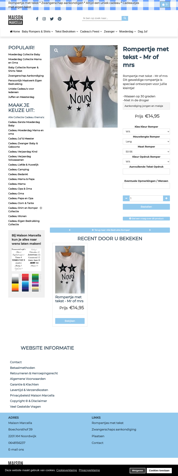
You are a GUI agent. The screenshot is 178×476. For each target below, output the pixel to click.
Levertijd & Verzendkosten (29, 390)
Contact (16, 362)
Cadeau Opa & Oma (20, 188)
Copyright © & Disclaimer (28, 401)
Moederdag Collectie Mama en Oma (24, 61)
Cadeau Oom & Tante (21, 203)
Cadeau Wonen (17, 216)
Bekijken (70, 320)
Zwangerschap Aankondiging (26, 75)
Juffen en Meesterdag (21, 97)
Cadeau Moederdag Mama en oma (26, 132)
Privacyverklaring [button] (89, 470)
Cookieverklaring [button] (66, 470)
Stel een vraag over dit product (146, 218)
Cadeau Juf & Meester (21, 138)
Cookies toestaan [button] (159, 470)
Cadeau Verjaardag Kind (22, 151)
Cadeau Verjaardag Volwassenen (19, 158)
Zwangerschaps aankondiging (114, 429)
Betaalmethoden (22, 368)
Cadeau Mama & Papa (21, 179)
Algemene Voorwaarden (28, 379)
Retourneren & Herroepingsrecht (34, 373)
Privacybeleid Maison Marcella (32, 395)
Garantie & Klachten (24, 384)
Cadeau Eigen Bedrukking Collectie (24, 222)
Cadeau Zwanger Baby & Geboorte (23, 145)
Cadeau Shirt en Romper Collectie (23, 209)
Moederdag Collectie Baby (24, 54)
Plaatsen (98, 436)
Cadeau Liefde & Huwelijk (23, 164)
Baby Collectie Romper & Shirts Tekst (23, 69)
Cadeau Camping (18, 169)
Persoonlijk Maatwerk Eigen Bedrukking (25, 82)
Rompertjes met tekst (107, 423)
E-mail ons (16, 449)
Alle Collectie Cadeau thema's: (26, 117)
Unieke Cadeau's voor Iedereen (21, 90)
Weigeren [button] (137, 470)
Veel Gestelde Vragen (25, 406)
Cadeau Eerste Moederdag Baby (24, 124)
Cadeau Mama (16, 183)
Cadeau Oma (16, 193)
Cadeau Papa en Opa (20, 198)
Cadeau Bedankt (18, 174)
